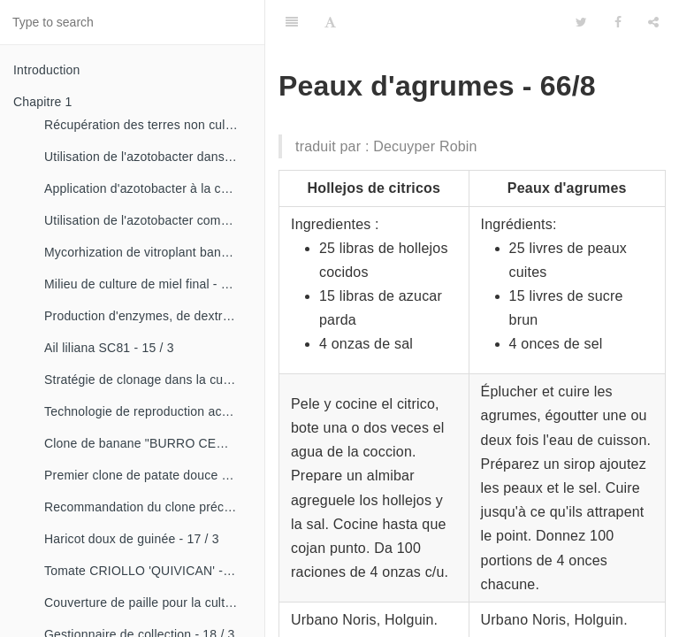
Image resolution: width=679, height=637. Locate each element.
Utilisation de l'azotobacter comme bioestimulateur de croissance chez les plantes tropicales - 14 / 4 (147, 220)
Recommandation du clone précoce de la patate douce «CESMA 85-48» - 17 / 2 (147, 507)
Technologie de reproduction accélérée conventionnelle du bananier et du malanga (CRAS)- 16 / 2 (147, 411)
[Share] (653, 22)
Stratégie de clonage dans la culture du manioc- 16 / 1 (147, 379)
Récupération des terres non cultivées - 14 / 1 (147, 125)
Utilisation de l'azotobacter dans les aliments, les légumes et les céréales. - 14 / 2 (147, 157)
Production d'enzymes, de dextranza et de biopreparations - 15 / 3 (147, 316)
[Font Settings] (330, 22)
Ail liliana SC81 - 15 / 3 (109, 348)
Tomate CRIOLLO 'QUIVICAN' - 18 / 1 (147, 571)
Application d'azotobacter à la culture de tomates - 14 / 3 (147, 188)
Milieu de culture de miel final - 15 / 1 (147, 284)
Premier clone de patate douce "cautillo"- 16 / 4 (147, 475)
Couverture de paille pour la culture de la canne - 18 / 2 (147, 602)
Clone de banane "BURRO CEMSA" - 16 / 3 (147, 443)
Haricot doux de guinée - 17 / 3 (131, 539)
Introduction (46, 70)
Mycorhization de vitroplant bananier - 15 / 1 (147, 252)
